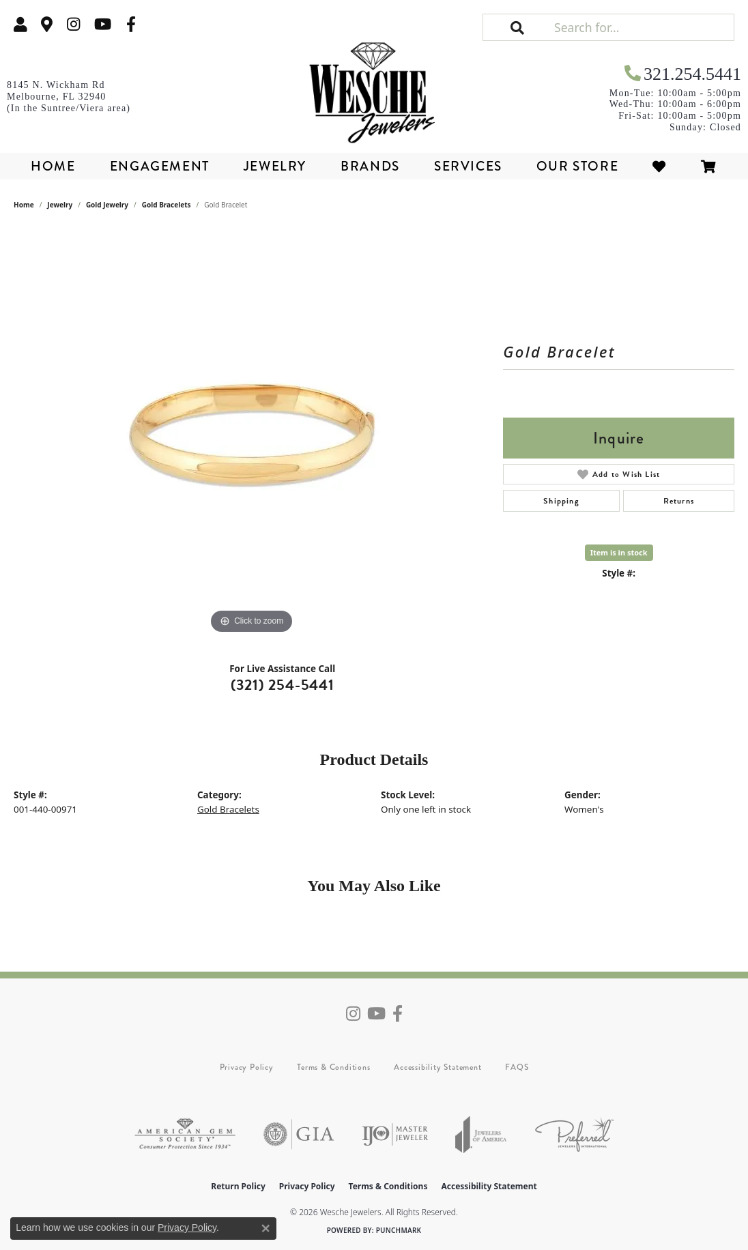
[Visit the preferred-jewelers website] (574, 1134)
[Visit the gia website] (298, 1134)
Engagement (160, 166)
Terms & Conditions (333, 1067)
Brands (370, 166)
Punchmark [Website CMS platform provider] (399, 1230)
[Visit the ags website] (185, 1134)
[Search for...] (642, 27)
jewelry (59, 204)
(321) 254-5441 (282, 684)
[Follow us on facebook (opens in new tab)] (131, 24)
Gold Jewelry (107, 204)
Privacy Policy (247, 1067)
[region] (252, 432)
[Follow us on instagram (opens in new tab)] (74, 24)
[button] (20, 24)
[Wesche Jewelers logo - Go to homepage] (374, 88)
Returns (678, 501)
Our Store (577, 166)
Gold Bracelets (166, 204)
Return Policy (238, 1186)
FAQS (516, 1067)
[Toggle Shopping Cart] (709, 166)
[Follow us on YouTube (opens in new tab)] (102, 24)
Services (468, 166)
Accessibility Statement (437, 1067)
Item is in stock (619, 552)
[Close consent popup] (265, 1228)
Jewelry (275, 166)
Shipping (561, 501)
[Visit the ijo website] (395, 1134)
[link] (47, 24)
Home (53, 166)
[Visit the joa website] (481, 1134)
